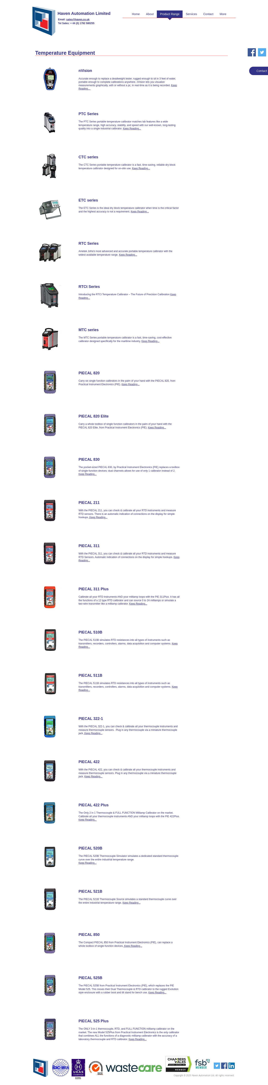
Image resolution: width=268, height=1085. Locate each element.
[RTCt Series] (110, 287)
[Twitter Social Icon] (262, 52)
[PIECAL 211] (110, 503)
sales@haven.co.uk (77, 19)
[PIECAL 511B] (110, 675)
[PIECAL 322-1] (110, 719)
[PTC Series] (110, 114)
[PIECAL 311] (110, 546)
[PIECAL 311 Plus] (110, 589)
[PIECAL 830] (110, 459)
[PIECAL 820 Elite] (110, 416)
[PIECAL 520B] (110, 848)
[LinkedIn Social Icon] (231, 1066)
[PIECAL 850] (110, 935)
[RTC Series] (110, 243)
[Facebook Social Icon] (252, 52)
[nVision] (110, 71)
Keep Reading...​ (157, 427)
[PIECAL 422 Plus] (110, 805)
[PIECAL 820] (110, 373)
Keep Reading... (132, 128)
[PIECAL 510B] (110, 632)
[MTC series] (110, 330)
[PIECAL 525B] (110, 978)
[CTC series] (110, 157)
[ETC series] (110, 200)
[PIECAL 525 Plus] (110, 1021)
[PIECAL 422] (110, 762)
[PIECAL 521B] (110, 891)
